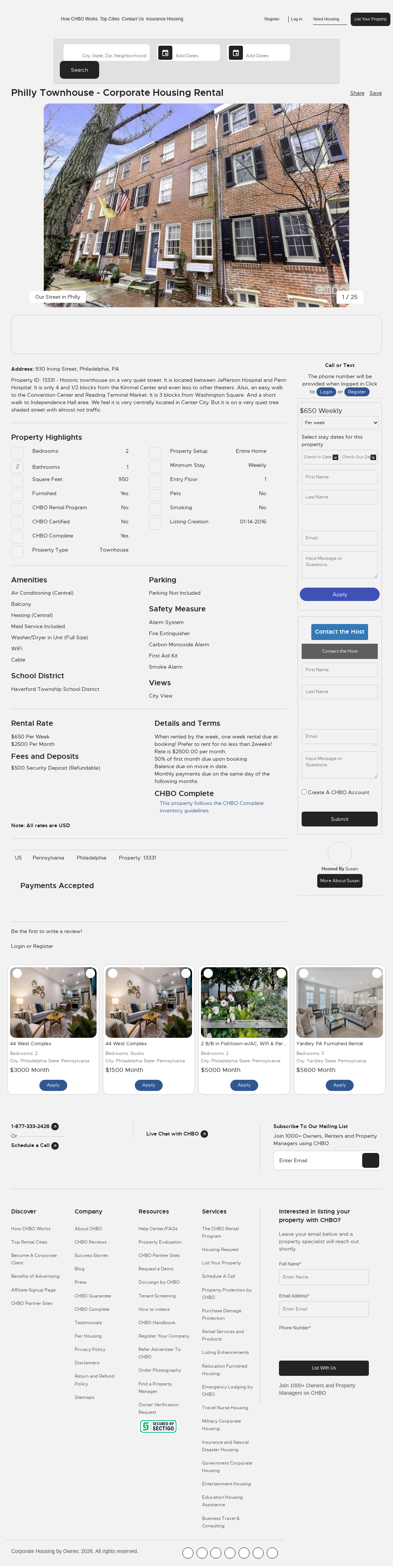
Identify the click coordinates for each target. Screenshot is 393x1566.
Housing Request (220, 1250)
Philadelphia (93, 857)
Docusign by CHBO (159, 1282)
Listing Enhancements (225, 1352)
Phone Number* (295, 1328)
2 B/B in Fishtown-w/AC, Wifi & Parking (246, 1043)
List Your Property (370, 19)
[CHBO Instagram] (230, 1553)
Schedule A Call (218, 1276)
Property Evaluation (160, 1242)
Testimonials (88, 1323)
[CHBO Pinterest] (258, 1553)
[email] (340, 736)
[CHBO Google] (272, 1553)
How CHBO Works (79, 19)
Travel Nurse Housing (225, 1408)
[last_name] (340, 497)
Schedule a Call (35, 1145)
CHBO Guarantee (93, 1296)
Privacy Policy (90, 1349)
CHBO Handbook (157, 1323)
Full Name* (290, 1264)
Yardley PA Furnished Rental (329, 1043)
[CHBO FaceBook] (188, 1553)
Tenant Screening (157, 1296)
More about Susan (340, 881)
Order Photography (160, 1370)
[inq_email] (340, 538)
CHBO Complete (92, 1309)
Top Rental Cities (29, 1242)
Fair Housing (88, 1336)
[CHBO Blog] (215, 1553)
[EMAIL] (370, 1160)
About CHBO (88, 1229)
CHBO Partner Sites (31, 1303)
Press (81, 1282)
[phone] (323, 517)
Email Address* (294, 1296)
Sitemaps (84, 1397)
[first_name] (340, 477)
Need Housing (330, 19)
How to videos (154, 1309)
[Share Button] (356, 93)
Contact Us (133, 19)
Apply (339, 594)
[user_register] (304, 791)
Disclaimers (87, 1363)
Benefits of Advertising (35, 1276)
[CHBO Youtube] (202, 1553)
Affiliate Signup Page (33, 1290)
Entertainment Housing (226, 1484)
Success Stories (91, 1255)
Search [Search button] (79, 69)
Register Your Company (164, 1336)
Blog (80, 1269)
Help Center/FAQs (158, 1229)
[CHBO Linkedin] (244, 1553)
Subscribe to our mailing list (310, 1126)
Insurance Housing (164, 19)
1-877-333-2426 (35, 1126)
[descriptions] (340, 765)
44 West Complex (30, 1043)
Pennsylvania (50, 857)
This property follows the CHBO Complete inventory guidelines (209, 807)
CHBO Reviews (91, 1242)
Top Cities (110, 19)
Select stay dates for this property (332, 440)
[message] (340, 564)
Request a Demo (156, 1269)
